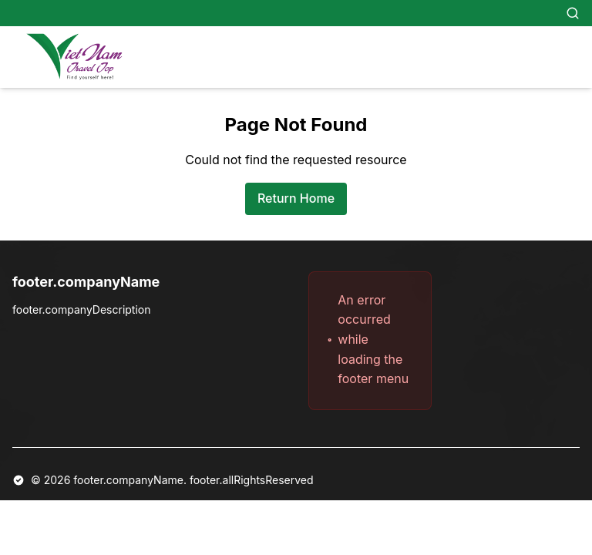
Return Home (296, 198)
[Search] (573, 13)
